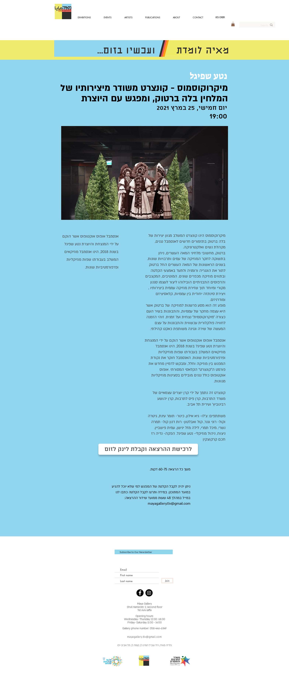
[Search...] (257, 25)
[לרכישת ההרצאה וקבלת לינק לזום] (148, 449)
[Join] (167, 580)
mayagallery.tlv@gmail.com (144, 637)
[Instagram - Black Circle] (149, 592)
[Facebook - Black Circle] (140, 592)
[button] (233, 24)
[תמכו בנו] (220, 17)
